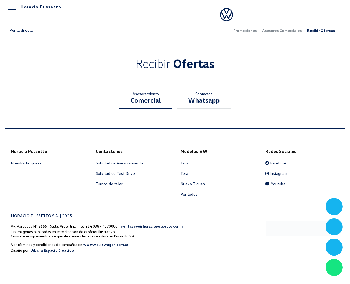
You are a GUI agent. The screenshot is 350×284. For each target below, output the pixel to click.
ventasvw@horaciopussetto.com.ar (153, 226)
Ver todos (188, 194)
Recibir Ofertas (321, 31)
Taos (184, 163)
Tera (184, 173)
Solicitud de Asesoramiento (119, 163)
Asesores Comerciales (282, 31)
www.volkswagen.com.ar (105, 244)
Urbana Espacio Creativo (52, 250)
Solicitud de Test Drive (115, 173)
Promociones (245, 31)
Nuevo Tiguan (192, 184)
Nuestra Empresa (26, 163)
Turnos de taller (109, 184)
